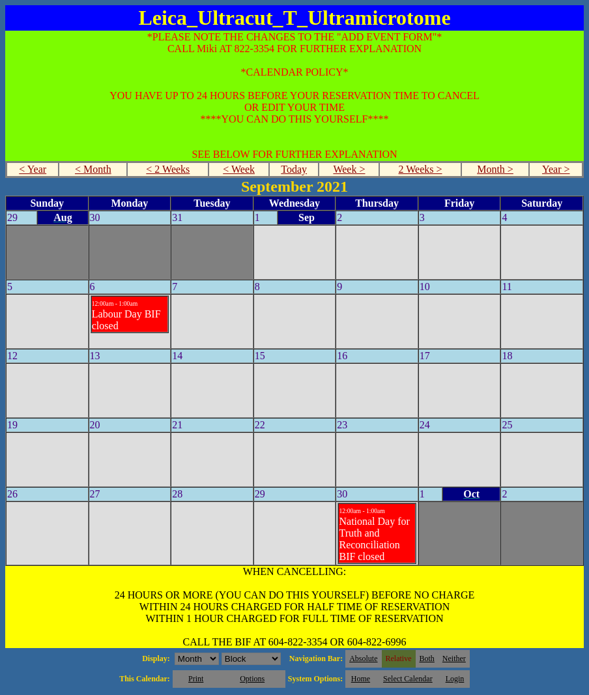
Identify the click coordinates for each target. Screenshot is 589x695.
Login (455, 678)
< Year (32, 169)
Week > (349, 169)
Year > (556, 169)
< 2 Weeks (168, 169)
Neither (454, 658)
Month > (495, 169)
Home (360, 678)
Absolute (363, 658)
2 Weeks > (420, 169)
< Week (239, 169)
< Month (93, 169)
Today (294, 169)
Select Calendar (408, 678)
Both (427, 658)
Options (252, 678)
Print (195, 678)
